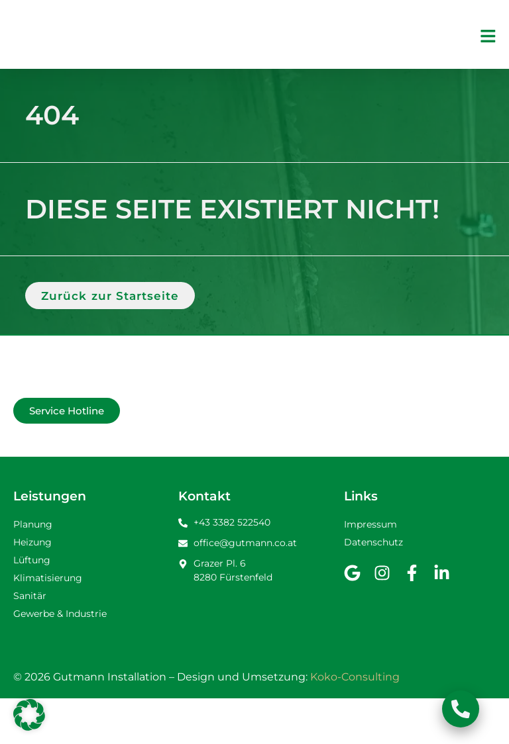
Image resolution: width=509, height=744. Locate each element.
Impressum (370, 570)
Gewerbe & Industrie (60, 659)
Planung (32, 570)
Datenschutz (373, 588)
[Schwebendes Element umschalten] (460, 708)
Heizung (32, 588)
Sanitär (29, 641)
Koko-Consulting (355, 722)
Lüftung (31, 606)
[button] (29, 715)
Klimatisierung (47, 623)
